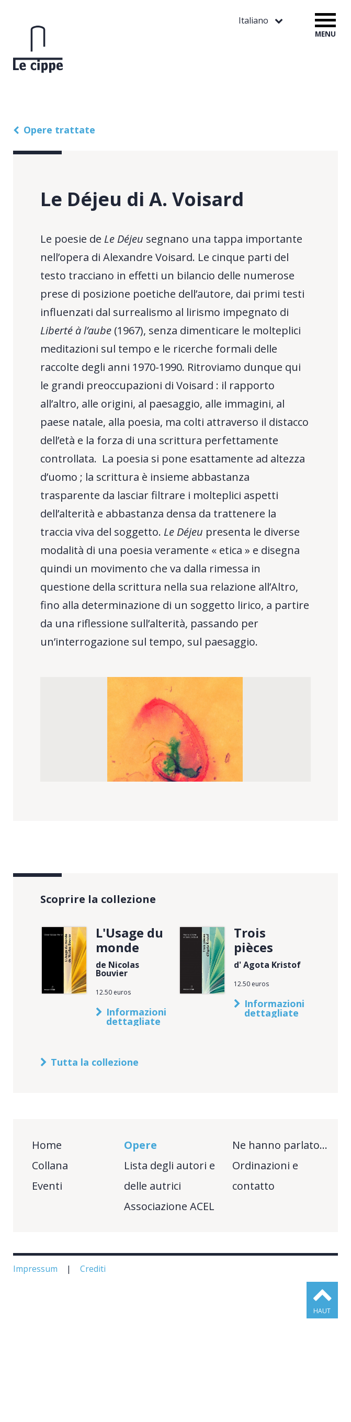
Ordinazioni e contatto (265, 1279)
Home (47, 1249)
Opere (140, 1249)
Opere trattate (59, 129)
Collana (50, 1269)
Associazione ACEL (169, 1310)
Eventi (47, 1289)
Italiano (254, 21)
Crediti (94, 1372)
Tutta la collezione (95, 1165)
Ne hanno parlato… (279, 1249)
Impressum (36, 1372)
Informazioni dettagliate (136, 1120)
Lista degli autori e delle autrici (169, 1279)
